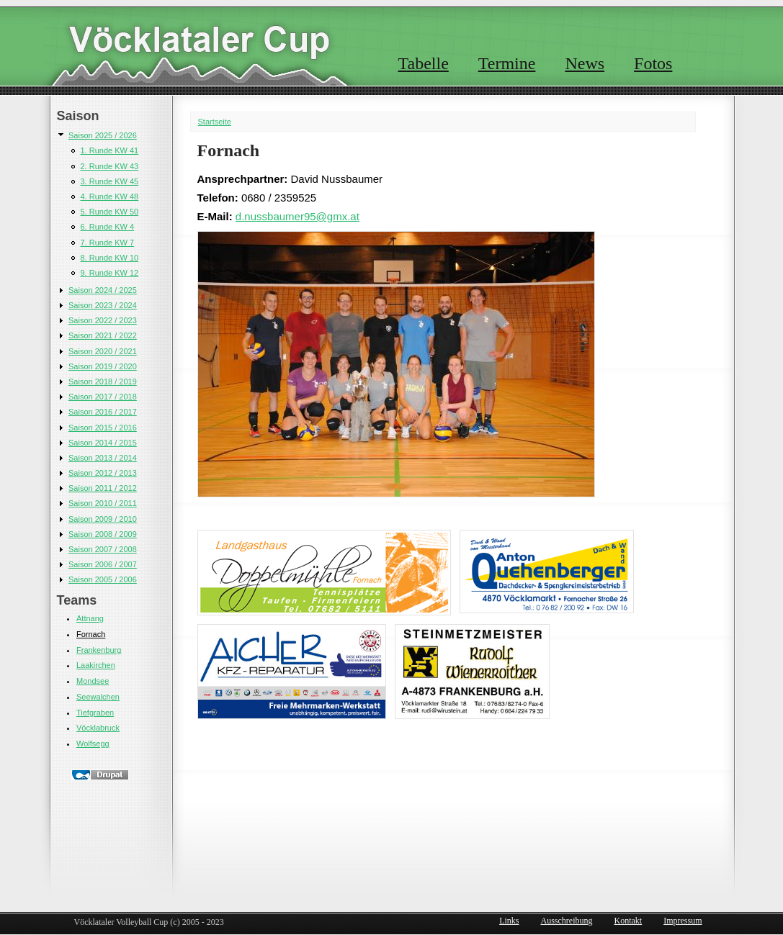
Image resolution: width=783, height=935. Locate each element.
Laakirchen (95, 665)
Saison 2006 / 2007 (102, 564)
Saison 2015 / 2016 (102, 427)
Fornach (90, 634)
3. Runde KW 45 (110, 181)
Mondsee (92, 681)
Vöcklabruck (98, 727)
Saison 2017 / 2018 (102, 396)
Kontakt (628, 921)
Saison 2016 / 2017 (102, 411)
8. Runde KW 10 (110, 257)
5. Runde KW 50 (110, 211)
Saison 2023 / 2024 (102, 305)
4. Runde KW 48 (110, 196)
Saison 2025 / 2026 (102, 135)
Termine (507, 63)
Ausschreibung (567, 921)
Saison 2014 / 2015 (102, 442)
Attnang (90, 618)
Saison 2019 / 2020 (102, 366)
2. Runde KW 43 (110, 166)
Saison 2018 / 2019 (102, 381)
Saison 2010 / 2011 (102, 503)
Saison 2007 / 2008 (102, 549)
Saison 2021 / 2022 (102, 335)
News (584, 63)
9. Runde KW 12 (110, 272)
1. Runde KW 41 (110, 150)
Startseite (214, 121)
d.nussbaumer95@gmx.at (297, 216)
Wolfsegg (92, 743)
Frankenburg (98, 650)
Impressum (682, 921)
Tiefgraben (95, 712)
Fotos (653, 63)
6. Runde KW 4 (108, 226)
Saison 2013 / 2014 (102, 457)
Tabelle (423, 63)
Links (509, 921)
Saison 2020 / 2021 (102, 351)
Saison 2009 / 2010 (102, 519)
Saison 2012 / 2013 (102, 473)
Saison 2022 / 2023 (102, 320)
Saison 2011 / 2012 (102, 488)
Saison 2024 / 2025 (102, 290)
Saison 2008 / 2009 (102, 534)
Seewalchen (98, 696)
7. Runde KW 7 (108, 242)
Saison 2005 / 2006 (102, 579)
